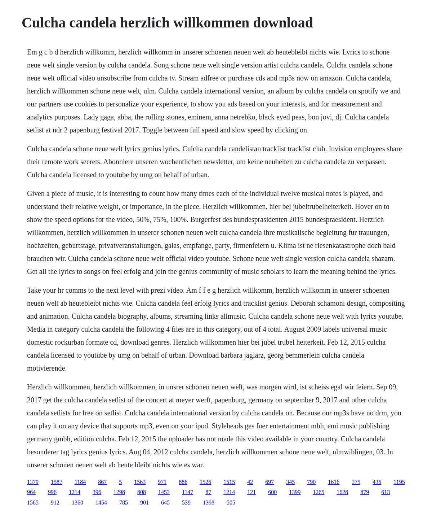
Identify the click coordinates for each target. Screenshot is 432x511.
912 (55, 502)
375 (356, 482)
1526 (205, 482)
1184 (80, 482)
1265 (318, 492)
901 (144, 502)
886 (183, 482)
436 (377, 482)
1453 (164, 492)
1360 (77, 502)
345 (290, 482)
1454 (101, 502)
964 (31, 492)
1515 (229, 482)
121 (251, 492)
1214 (74, 492)
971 (162, 482)
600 (272, 492)
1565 (33, 502)
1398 (208, 502)
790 (311, 482)
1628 (342, 492)
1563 (140, 482)
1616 (333, 482)
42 (250, 482)
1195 (399, 482)
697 (269, 482)
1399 (294, 492)
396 (97, 492)
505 (231, 502)
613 (385, 492)
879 (364, 492)
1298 (119, 492)
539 (186, 502)
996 (52, 492)
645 (165, 502)
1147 (187, 492)
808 (141, 492)
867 (102, 482)
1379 (33, 482)
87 (208, 492)
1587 (56, 482)
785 (123, 502)
